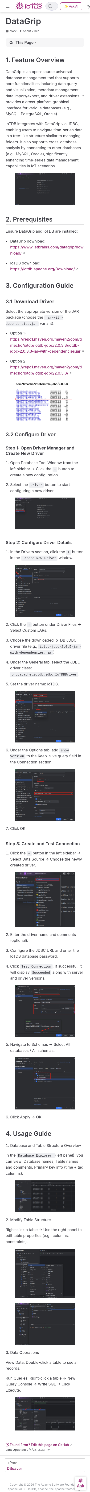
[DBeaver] (45, 1465)
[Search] (51, 6)
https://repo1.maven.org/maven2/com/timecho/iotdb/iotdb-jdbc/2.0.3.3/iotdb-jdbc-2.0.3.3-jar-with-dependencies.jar (46, 345)
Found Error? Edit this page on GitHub (37, 1445)
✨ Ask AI (71, 6)
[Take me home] (30, 6)
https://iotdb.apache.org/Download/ (42, 269)
